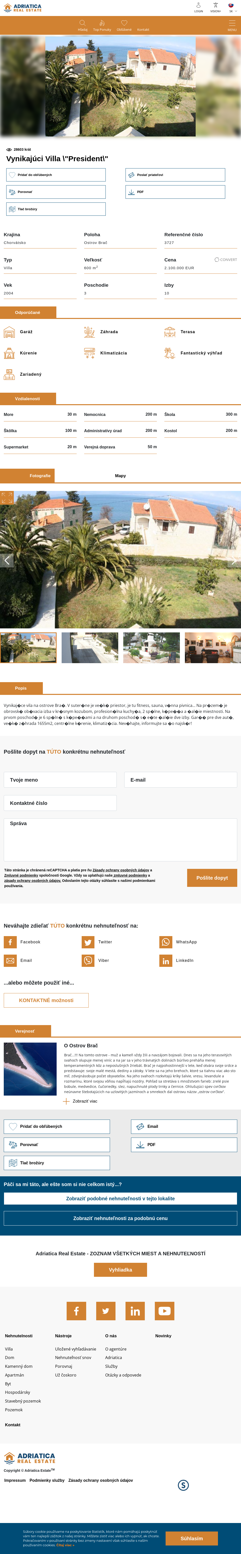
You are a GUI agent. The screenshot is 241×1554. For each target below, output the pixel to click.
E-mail (138, 814)
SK (231, 11)
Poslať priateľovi (179, 208)
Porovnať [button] (56, 226)
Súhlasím (192, 1538)
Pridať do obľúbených (56, 208)
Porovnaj (64, 1407)
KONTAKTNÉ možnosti (46, 1035)
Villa (9, 1388)
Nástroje (64, 1372)
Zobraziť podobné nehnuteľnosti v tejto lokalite (120, 1235)
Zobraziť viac (85, 1136)
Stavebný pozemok (25, 1443)
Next (233, 595)
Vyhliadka (120, 1306)
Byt (8, 1425)
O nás (111, 1372)
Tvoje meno (24, 814)
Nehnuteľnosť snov (75, 1397)
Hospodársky (19, 1434)
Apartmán (15, 1416)
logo (22, 7)
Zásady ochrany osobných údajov (121, 905)
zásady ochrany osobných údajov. (32, 915)
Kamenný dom (20, 1407)
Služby (112, 1407)
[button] (84, 154)
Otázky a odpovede (125, 1416)
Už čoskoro (66, 1416)
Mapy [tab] (120, 510)
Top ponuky (100, 30)
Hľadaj (78, 30)
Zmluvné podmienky (21, 910)
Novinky (164, 1372)
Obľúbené (126, 30)
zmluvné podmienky (130, 910)
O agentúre (117, 1388)
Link (179, 226)
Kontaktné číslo (28, 838)
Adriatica (114, 1397)
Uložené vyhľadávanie (78, 1388)
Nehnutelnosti (20, 1372)
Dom (10, 1397)
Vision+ (215, 11)
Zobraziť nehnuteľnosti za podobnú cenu (120, 1255)
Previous (7, 595)
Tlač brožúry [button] (56, 243)
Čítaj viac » (65, 1545)
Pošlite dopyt (212, 912)
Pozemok (14, 1453)
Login (198, 11)
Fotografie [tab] (40, 510)
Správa (18, 858)
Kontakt (148, 30)
